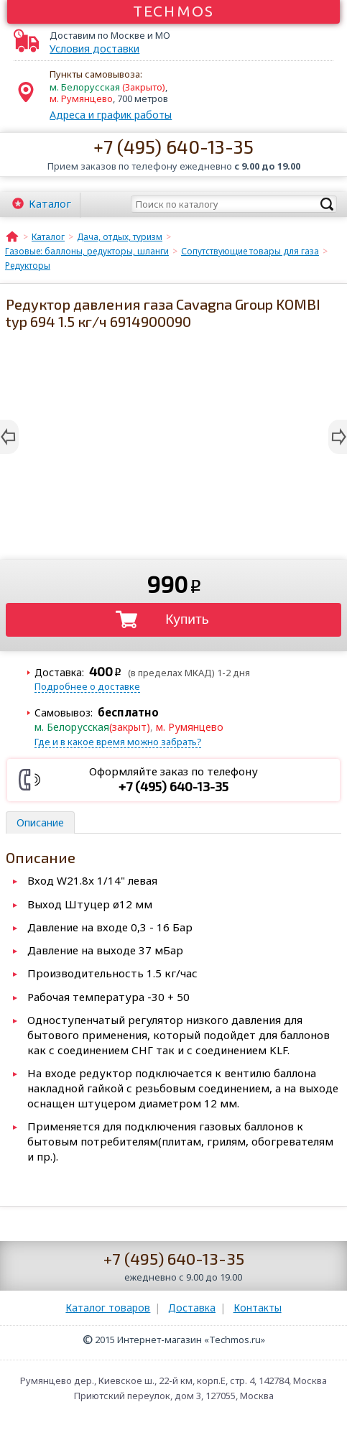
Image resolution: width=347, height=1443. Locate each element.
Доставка (192, 1307)
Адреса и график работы (111, 114)
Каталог (50, 203)
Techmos (173, 10)
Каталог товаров (107, 1307)
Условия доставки (94, 49)
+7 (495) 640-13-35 (173, 146)
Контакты (257, 1307)
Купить (187, 619)
